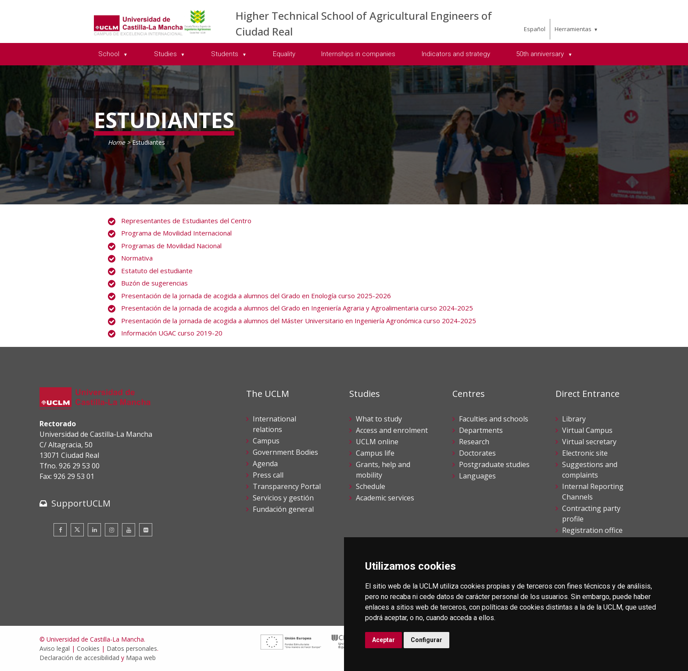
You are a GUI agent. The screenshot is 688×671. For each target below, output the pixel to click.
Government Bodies (285, 452)
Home (116, 142)
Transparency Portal (287, 486)
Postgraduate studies (494, 464)
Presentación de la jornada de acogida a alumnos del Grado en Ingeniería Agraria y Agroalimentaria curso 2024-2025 (297, 307)
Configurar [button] (426, 639)
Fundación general (283, 509)
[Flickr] (145, 529)
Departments (481, 430)
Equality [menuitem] (284, 54)
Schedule (370, 486)
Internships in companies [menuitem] (358, 54)
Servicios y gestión (283, 498)
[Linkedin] (94, 529)
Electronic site (585, 453)
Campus (266, 441)
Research (474, 441)
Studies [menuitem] (166, 54)
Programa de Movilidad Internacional (176, 232)
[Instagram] (111, 529)
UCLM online (377, 441)
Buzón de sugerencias (154, 282)
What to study (379, 419)
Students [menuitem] (225, 54)
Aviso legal (54, 648)
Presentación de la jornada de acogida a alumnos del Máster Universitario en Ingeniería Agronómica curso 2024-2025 (298, 320)
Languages (477, 476)
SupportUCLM (81, 503)
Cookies (88, 648)
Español (534, 29)
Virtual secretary (589, 441)
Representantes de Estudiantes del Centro (186, 220)
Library (574, 419)
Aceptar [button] (383, 639)
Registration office (592, 530)
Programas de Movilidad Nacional (171, 245)
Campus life (375, 453)
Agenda (265, 463)
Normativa (137, 257)
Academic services (385, 498)
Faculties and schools (493, 419)
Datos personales (132, 648)
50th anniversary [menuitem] (541, 54)
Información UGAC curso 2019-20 (171, 332)
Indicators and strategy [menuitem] (456, 54)
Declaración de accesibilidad (79, 657)
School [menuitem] (109, 54)
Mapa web (141, 657)
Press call (268, 475)
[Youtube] (128, 529)
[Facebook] (60, 529)
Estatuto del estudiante (157, 270)
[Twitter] (77, 529)
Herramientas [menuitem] (573, 29)
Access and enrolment (392, 430)
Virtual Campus (587, 430)
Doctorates (477, 453)
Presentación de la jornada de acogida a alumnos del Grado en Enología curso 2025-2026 (256, 295)
